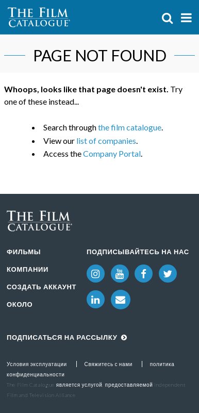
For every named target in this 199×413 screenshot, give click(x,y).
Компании (27, 269)
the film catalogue (129, 127)
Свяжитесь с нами (109, 364)
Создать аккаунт (41, 287)
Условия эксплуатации (37, 364)
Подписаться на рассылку (67, 337)
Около (19, 304)
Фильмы (24, 251)
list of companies (106, 140)
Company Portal (112, 153)
